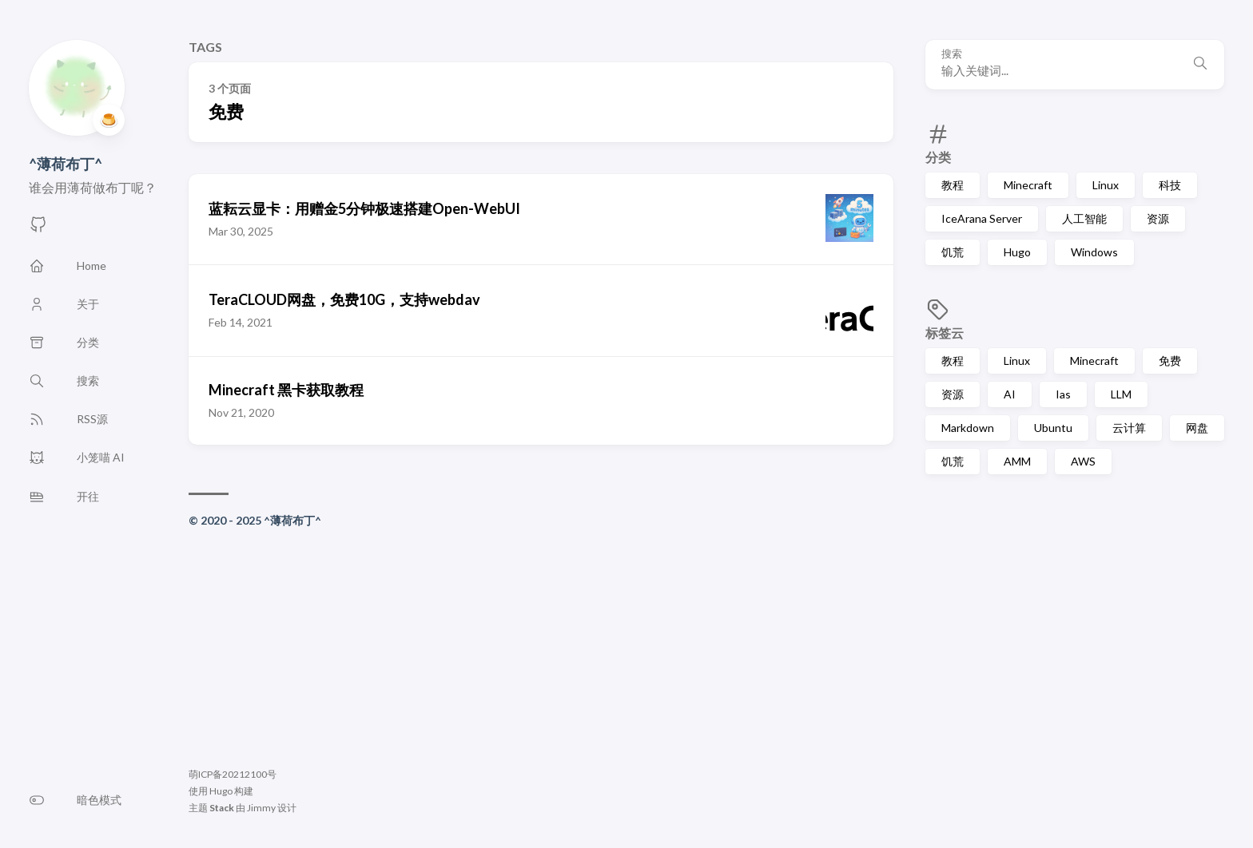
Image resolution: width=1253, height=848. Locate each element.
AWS (1083, 461)
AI (1010, 394)
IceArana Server (981, 218)
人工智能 (1084, 218)
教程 (952, 185)
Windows (1094, 252)
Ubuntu (1053, 427)
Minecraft (1028, 185)
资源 (1158, 218)
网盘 (1197, 427)
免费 (1170, 360)
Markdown (967, 427)
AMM (1017, 461)
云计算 (1129, 427)
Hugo (1017, 252)
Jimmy (261, 808)
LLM (1121, 394)
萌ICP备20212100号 (232, 774)
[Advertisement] (541, 650)
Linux (1105, 185)
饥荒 (952, 252)
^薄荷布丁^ (65, 163)
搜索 (951, 54)
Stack (221, 808)
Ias (1063, 394)
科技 (1170, 185)
